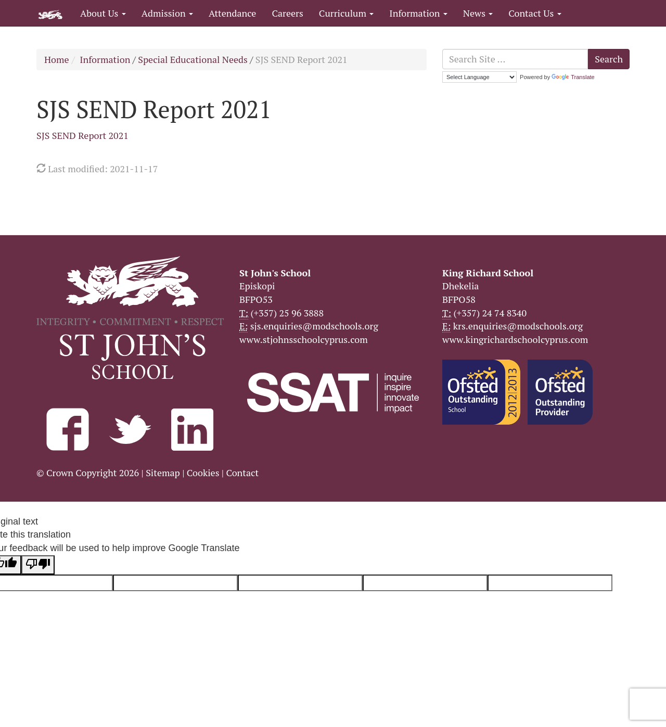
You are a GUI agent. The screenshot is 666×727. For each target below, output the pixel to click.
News (478, 13)
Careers (287, 13)
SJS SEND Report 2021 (82, 135)
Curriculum (346, 13)
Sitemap (163, 472)
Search (609, 59)
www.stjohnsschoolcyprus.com (303, 339)
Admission (167, 13)
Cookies (203, 472)
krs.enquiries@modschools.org (518, 326)
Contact (242, 472)
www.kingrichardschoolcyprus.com (515, 339)
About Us (103, 13)
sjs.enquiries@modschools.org (314, 326)
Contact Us (534, 13)
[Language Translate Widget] (479, 77)
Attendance (232, 13)
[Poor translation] (38, 565)
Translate (573, 77)
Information (418, 13)
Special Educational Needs (193, 59)
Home (56, 59)
